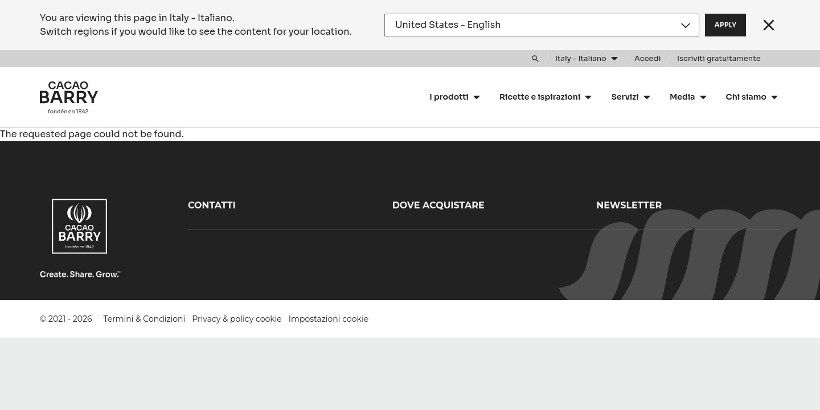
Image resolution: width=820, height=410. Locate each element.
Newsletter (629, 205)
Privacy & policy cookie (236, 319)
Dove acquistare (438, 205)
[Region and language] (541, 25)
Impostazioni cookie (328, 319)
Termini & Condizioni (145, 319)
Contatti (212, 205)
